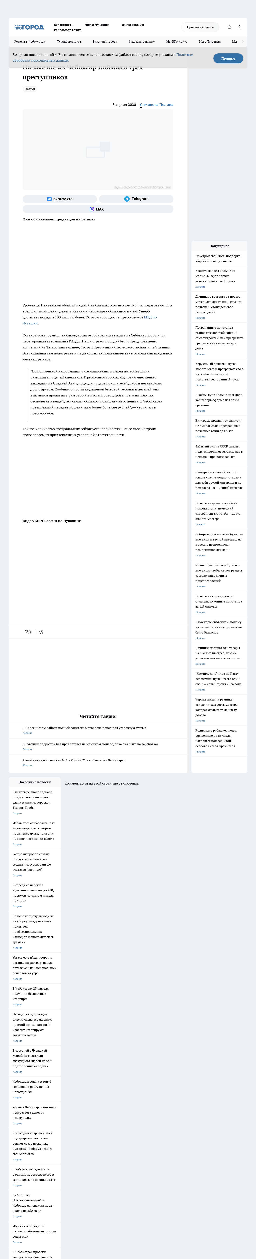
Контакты (114, 1126)
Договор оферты (68, 1131)
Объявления (15, 1131)
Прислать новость (200, 27)
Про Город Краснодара (124, 1108)
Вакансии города (105, 41)
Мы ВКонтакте (176, 41)
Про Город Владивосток (90, 1108)
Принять (228, 58)
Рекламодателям (67, 30)
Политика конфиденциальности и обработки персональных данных (47, 1201)
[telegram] (42, 632)
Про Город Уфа (120, 1103)
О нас (62, 1126)
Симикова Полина (156, 104)
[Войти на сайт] (239, 27)
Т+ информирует (69, 41)
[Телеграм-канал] (136, 199)
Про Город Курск (52, 1103)
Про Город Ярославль (21, 1103)
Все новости (64, 25)
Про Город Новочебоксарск (24, 1098)
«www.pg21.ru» (36, 1145)
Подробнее (132, 1195)
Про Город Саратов (157, 1103)
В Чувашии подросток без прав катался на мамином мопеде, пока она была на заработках (98, 747)
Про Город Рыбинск (88, 1103)
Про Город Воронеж (123, 1098)
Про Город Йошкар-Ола (90, 1098)
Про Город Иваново (157, 1098)
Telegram (13, 1126)
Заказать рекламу (142, 41)
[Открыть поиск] (229, 27)
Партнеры (115, 1136)
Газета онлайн (132, 25)
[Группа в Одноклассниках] (194, 1104)
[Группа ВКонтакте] (60, 199)
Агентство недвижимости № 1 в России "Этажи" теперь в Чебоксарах (98, 763)
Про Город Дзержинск (55, 1108)
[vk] (28, 632)
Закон (30, 89)
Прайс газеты (16, 1136)
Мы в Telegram (210, 41)
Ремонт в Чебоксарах (29, 41)
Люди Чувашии (97, 25)
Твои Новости (51, 1098)
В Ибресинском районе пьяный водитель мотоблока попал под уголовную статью (98, 731)
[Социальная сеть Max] (98, 209)
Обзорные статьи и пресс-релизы (128, 1131)
